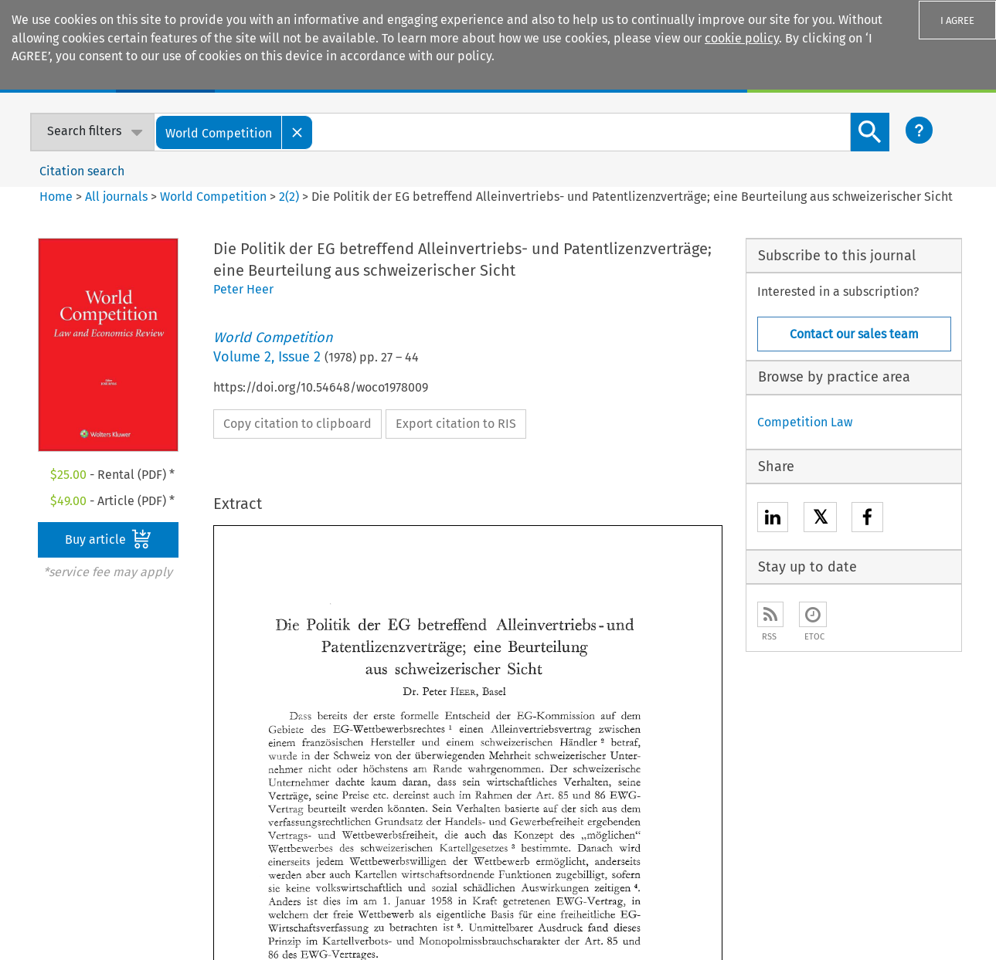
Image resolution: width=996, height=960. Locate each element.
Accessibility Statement (566, 905)
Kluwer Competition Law (485, 776)
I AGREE (957, 20)
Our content (52, 776)
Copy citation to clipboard (297, 423)
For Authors (647, 752)
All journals (118, 196)
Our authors (51, 752)
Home (56, 196)
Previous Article (524, 626)
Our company (56, 728)
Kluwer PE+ (447, 824)
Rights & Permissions (915, 905)
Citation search (81, 171)
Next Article (651, 626)
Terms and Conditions (724, 924)
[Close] (297, 132)
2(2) (289, 196)
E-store (238, 728)
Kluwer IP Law (455, 752)
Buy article (108, 539)
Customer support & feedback (700, 776)
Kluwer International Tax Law (498, 800)
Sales (631, 728)
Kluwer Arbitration (468, 728)
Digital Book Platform (278, 752)
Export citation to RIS (456, 423)
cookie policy (742, 38)
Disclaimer (663, 905)
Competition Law (804, 422)
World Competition (213, 196)
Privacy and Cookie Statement (776, 905)
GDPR (803, 924)
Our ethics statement (78, 800)
